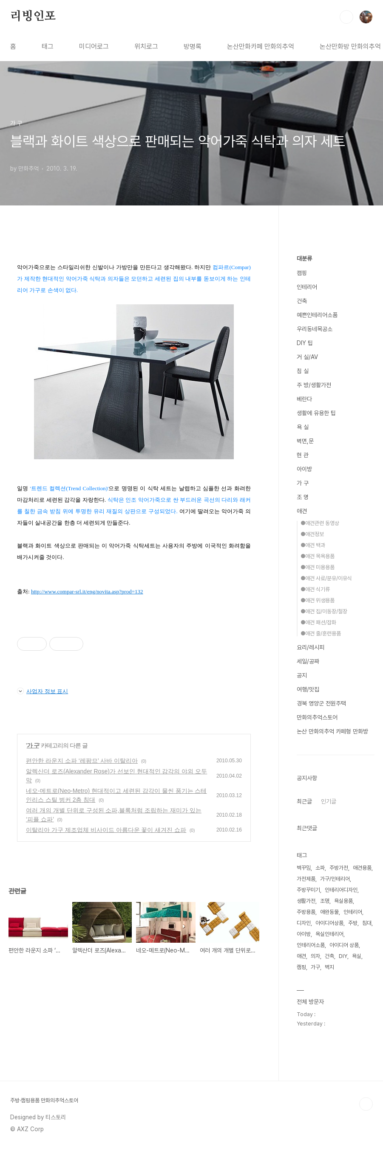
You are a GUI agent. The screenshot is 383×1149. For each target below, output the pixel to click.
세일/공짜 (308, 661)
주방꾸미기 (308, 890)
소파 (320, 868)
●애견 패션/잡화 (318, 622)
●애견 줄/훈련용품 (321, 633)
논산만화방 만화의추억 (350, 46)
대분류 (304, 258)
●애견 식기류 (315, 589)
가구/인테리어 (335, 879)
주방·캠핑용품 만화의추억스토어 (44, 1100)
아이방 (304, 469)
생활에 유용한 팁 (316, 413)
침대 (367, 923)
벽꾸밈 (304, 868)
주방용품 (306, 912)
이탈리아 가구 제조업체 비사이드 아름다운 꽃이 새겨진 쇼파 (106, 829)
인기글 (328, 801)
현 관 (303, 455)
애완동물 (329, 912)
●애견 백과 (313, 545)
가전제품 (306, 879)
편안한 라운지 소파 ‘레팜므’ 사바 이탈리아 (82, 760)
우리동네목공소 (314, 329)
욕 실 (303, 427)
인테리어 (307, 287)
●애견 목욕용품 (318, 556)
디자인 (304, 923)
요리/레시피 (310, 647)
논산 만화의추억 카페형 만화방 (332, 731)
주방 (352, 923)
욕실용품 (343, 901)
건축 (302, 301)
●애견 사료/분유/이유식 (326, 578)
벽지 (329, 967)
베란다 (304, 399)
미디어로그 (94, 46)
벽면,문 (305, 441)
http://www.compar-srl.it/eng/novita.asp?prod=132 (87, 591)
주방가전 (338, 868)
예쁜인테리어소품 (317, 315)
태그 (48, 46)
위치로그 (146, 46)
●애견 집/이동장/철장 (324, 611)
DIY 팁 (305, 343)
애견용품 (362, 868)
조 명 (303, 497)
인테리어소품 (311, 945)
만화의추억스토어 (317, 717)
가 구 (33, 745)
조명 (324, 901)
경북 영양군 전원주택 (321, 703)
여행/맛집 (308, 689)
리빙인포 (33, 16)
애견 (302, 511)
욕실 (356, 956)
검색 (346, 17)
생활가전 (306, 901)
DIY (343, 956)
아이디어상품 (329, 923)
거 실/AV (307, 357)
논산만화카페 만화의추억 (260, 46)
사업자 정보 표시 (42, 691)
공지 (302, 675)
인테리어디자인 (341, 890)
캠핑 (302, 273)
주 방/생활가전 (314, 385)
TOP (366, 1104)
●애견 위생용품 (318, 600)
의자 (315, 956)
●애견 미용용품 (318, 567)
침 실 (303, 371)
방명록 (192, 46)
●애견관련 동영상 (320, 523)
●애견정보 (312, 534)
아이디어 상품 (344, 945)
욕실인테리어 (329, 934)
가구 (315, 967)
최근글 (304, 801)
